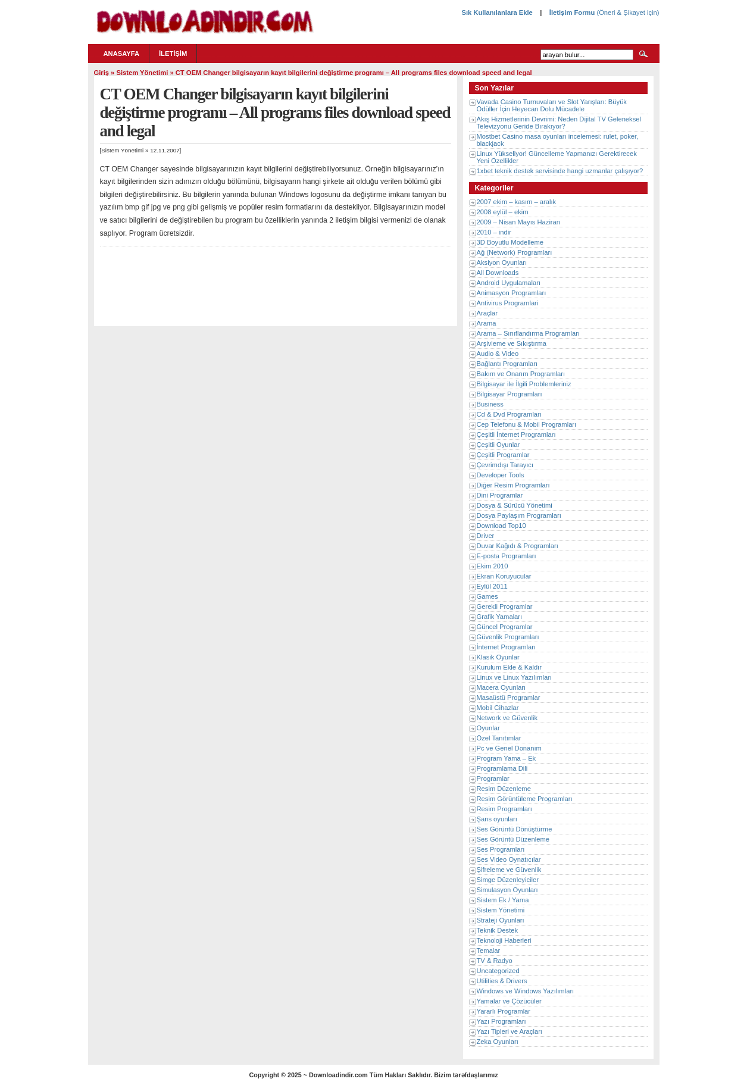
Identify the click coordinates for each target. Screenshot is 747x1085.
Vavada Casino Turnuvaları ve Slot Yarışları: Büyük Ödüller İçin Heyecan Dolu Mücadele (552, 105)
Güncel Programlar (505, 626)
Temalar (489, 950)
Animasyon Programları (511, 292)
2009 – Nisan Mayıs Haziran (519, 222)
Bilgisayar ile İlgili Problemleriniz (524, 383)
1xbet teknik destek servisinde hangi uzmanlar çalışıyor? (560, 170)
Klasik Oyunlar (498, 657)
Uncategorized (498, 970)
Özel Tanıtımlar (499, 738)
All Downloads (498, 272)
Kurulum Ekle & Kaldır (509, 667)
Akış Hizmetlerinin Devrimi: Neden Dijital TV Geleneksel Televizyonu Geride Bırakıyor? (559, 122)
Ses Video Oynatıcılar (509, 859)
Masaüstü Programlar (508, 697)
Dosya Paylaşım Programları (519, 515)
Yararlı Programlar (504, 1011)
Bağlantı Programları (507, 363)
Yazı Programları (501, 1021)
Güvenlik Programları (508, 636)
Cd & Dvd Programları (509, 414)
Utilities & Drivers (502, 980)
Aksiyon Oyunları (502, 262)
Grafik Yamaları (500, 616)
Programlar (493, 778)
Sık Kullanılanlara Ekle (496, 12)
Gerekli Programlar (505, 606)
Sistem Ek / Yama (503, 899)
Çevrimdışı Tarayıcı (505, 464)
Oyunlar (488, 727)
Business (490, 404)
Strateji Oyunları (500, 920)
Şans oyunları (497, 819)
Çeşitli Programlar (503, 454)
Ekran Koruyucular (504, 576)
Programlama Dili (502, 768)
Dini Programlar (500, 495)
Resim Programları (504, 808)
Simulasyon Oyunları (507, 889)
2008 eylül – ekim (503, 211)
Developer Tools (500, 475)
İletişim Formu (572, 12)
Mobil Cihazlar (498, 707)
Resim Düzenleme (504, 788)
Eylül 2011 (492, 586)
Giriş (102, 72)
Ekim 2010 (492, 566)
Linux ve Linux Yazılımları (514, 677)
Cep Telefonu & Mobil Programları (527, 424)
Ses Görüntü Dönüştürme (514, 829)
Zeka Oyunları (497, 1041)
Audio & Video (498, 353)
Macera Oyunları (501, 687)
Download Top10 (501, 525)
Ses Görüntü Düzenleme (513, 839)
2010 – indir (494, 232)
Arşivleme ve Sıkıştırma (512, 343)
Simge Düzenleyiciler (508, 879)
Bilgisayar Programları (509, 394)
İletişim (173, 53)
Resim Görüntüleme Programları (525, 798)
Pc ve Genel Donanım (509, 748)
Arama (486, 323)
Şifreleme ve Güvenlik (509, 869)
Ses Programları (501, 849)
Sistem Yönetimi (142, 72)
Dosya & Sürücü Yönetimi (514, 505)
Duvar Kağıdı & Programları (517, 545)
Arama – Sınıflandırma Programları (528, 333)
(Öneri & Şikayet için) (627, 12)
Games (487, 596)
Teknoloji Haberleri (504, 940)
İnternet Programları (506, 647)
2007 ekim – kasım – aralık (517, 201)
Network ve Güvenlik (507, 717)
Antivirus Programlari (508, 303)
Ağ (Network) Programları (514, 252)
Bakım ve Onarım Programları (521, 373)
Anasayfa (122, 53)
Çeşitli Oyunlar (498, 444)
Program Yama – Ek (506, 758)
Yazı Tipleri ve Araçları (509, 1031)
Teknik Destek (497, 930)
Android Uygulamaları (509, 282)
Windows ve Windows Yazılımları (525, 991)
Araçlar (487, 313)
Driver (486, 535)
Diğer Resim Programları (513, 485)
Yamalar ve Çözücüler (509, 1001)
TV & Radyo (494, 960)
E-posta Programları (506, 555)
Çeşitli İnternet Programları (516, 434)
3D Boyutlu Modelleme (510, 242)
